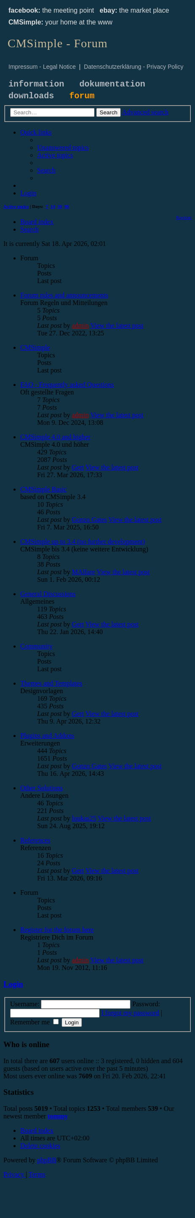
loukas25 (84, 818)
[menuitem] (63, 147)
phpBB (46, 1160)
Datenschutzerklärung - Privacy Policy (134, 66)
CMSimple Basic (43, 489)
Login (13, 984)
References (35, 840)
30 (59, 206)
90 (67, 206)
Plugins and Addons (47, 735)
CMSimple (35, 347)
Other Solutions (41, 787)
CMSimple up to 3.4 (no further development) (82, 541)
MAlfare (83, 571)
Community (36, 646)
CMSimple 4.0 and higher (55, 436)
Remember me (34, 1022)
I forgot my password (130, 1012)
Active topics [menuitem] (16, 206)
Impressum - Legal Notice (42, 66)
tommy (58, 1116)
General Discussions (48, 593)
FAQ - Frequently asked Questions (67, 384)
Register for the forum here (57, 929)
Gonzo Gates (89, 519)
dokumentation (112, 84)
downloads (31, 96)
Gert (78, 467)
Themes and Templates (51, 683)
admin (80, 325)
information (36, 84)
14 (53, 206)
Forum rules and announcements (64, 295)
